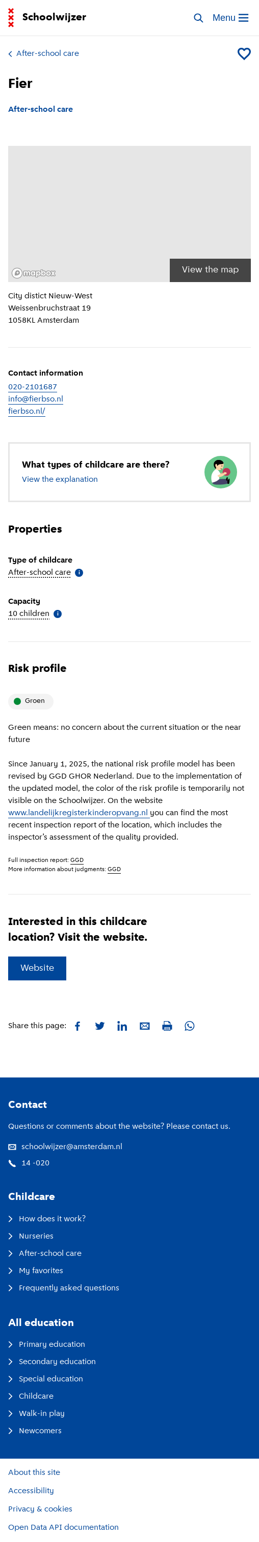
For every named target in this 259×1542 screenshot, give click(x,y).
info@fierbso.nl (35, 399)
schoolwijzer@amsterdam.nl (65, 1147)
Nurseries (31, 1236)
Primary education (46, 1345)
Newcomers (35, 1431)
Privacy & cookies (40, 1509)
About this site (34, 1473)
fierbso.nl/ (26, 412)
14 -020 (28, 1163)
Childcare (31, 1397)
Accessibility (31, 1491)
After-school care (43, 54)
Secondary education (52, 1362)
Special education (45, 1379)
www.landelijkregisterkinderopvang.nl (79, 813)
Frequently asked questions (63, 1288)
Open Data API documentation (63, 1528)
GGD (77, 860)
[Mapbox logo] (33, 273)
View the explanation (60, 480)
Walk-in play (36, 1414)
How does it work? (47, 1219)
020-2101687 (32, 387)
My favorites (35, 1271)
